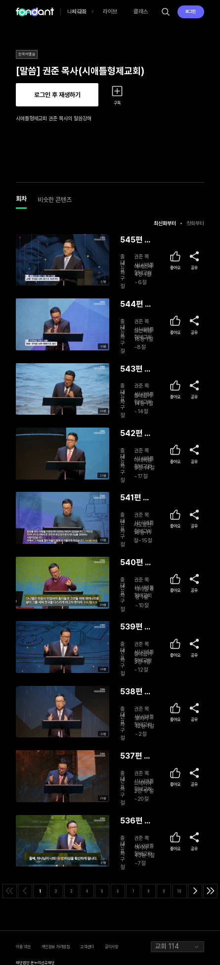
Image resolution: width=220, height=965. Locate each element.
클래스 (140, 11)
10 (179, 891)
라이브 (110, 11)
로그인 (190, 11)
